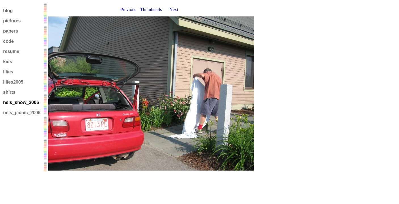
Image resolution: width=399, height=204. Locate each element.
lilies (8, 71)
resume (11, 51)
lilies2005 (13, 82)
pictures (12, 20)
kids (7, 61)
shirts (9, 92)
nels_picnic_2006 (22, 112)
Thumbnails (151, 9)
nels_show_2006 (21, 102)
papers (10, 31)
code (8, 41)
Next (173, 9)
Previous (128, 9)
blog (8, 10)
